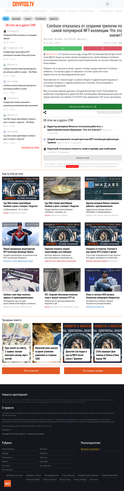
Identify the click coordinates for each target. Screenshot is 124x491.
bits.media (12, 81)
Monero (39, 400)
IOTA (52, 400)
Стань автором (68, 475)
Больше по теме (30, 147)
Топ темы (6, 465)
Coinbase (40, 18)
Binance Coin (6, 402)
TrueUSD (55, 402)
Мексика (61, 261)
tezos (34, 402)
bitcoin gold (63, 402)
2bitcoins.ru (50, 54)
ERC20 (91, 400)
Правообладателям (109, 475)
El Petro (58, 400)
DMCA (7, 483)
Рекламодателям (51, 475)
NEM (86, 400)
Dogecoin (47, 402)
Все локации (7, 469)
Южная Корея (101, 261)
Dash (82, 400)
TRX (44, 400)
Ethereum (11, 400)
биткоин (60, 306)
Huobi (29, 402)
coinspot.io (13, 31)
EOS (23, 400)
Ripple (28, 400)
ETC (95, 400)
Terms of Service (49, 479)
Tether (77, 400)
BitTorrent (77, 402)
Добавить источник (14, 475)
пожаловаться (72, 166)
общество (14, 212)
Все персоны (45, 465)
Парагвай (71, 261)
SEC (77, 306)
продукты (69, 306)
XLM (98, 400)
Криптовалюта (8, 449)
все (6, 18)
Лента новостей (31, 370)
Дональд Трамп (26, 261)
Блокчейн (44, 461)
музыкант (113, 261)
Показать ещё (82, 157)
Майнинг (44, 453)
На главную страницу (93, 370)
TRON (33, 400)
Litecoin (18, 400)
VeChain (104, 400)
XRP (62, 400)
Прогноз (43, 457)
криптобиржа (111, 215)
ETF (52, 306)
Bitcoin (4, 400)
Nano (84, 402)
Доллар (5, 453)
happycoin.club (15, 47)
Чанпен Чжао (11, 261)
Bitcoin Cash (69, 400)
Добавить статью (33, 475)
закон (23, 212)
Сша (6, 212)
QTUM (70, 402)
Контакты (94, 479)
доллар (16, 18)
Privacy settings (80, 479)
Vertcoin (111, 400)
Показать (7, 429)
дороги (54, 18)
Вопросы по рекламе (90, 449)
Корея (90, 261)
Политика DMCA (33, 479)
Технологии (7, 457)
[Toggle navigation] (107, 4)
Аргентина (51, 261)
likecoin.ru (12, 64)
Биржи (5, 461)
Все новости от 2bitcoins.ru (109, 111)
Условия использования (88, 475)
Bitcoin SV (15, 402)
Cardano (23, 402)
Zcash (48, 400)
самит (28, 18)
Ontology (40, 402)
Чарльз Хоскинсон (95, 306)
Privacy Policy (65, 479)
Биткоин (43, 449)
